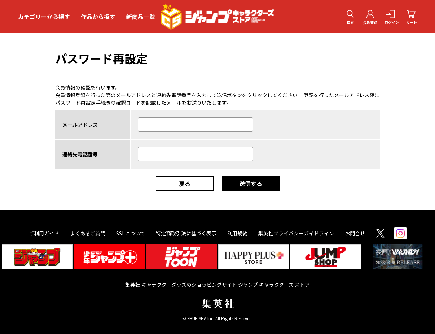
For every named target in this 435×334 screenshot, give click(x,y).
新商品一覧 (140, 16)
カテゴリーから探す (44, 16)
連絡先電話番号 (80, 154)
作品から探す (98, 16)
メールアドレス (80, 125)
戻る (184, 183)
